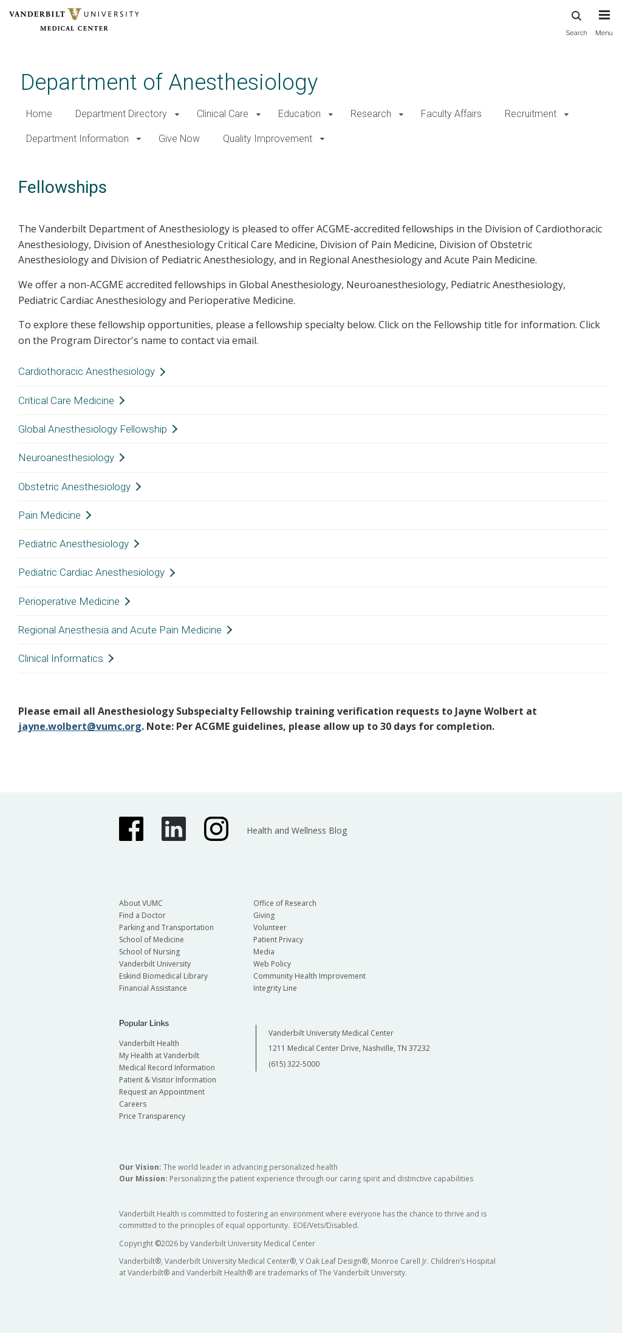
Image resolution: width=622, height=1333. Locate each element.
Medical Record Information (167, 1067)
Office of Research (284, 903)
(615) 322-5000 (294, 1064)
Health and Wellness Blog (297, 830)
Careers (132, 1104)
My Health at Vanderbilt (159, 1055)
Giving (264, 915)
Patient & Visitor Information (167, 1080)
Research (370, 114)
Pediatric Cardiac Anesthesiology (91, 572)
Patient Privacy (278, 939)
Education (299, 114)
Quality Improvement (267, 138)
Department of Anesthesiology (169, 82)
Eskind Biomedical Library (163, 976)
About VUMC (141, 903)
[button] (177, 114)
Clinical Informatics (60, 658)
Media (264, 952)
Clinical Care (222, 114)
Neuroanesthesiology (66, 457)
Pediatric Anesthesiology (73, 544)
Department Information (77, 138)
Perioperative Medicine (69, 601)
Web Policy (272, 964)
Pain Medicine (49, 515)
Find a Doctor (142, 915)
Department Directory (121, 114)
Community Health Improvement (309, 976)
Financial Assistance (153, 988)
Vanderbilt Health (149, 1043)
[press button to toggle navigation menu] (604, 28)
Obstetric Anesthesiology (74, 487)
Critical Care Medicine (66, 400)
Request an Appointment (162, 1092)
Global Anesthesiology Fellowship (92, 429)
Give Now (179, 138)
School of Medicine (151, 939)
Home (39, 114)
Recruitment (530, 114)
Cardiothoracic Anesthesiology (86, 371)
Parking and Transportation (166, 927)
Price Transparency (152, 1116)
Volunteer (270, 927)
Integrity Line (275, 988)
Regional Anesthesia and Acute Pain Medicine (120, 630)
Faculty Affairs (451, 114)
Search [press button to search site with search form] (576, 21)
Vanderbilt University (155, 964)
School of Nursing (149, 952)
